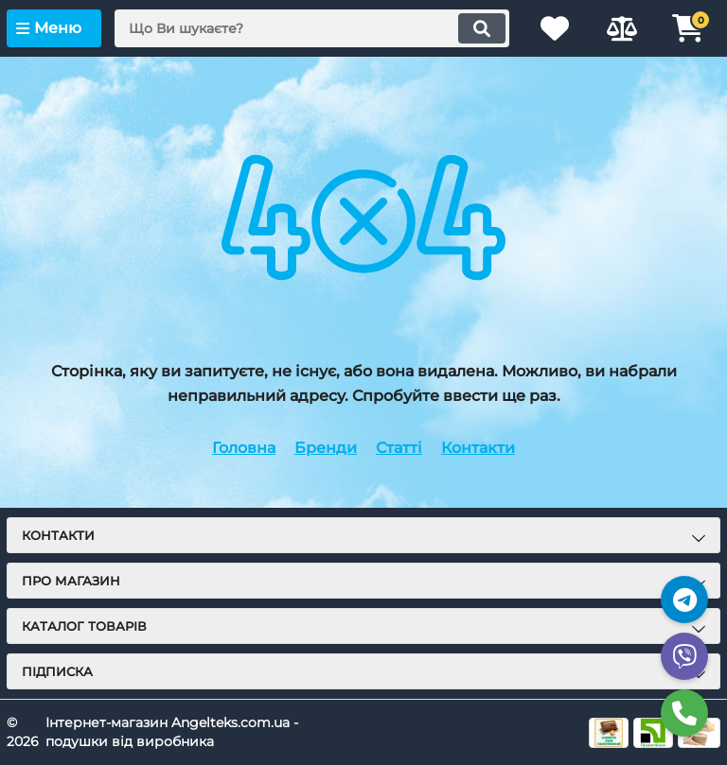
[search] (311, 28)
